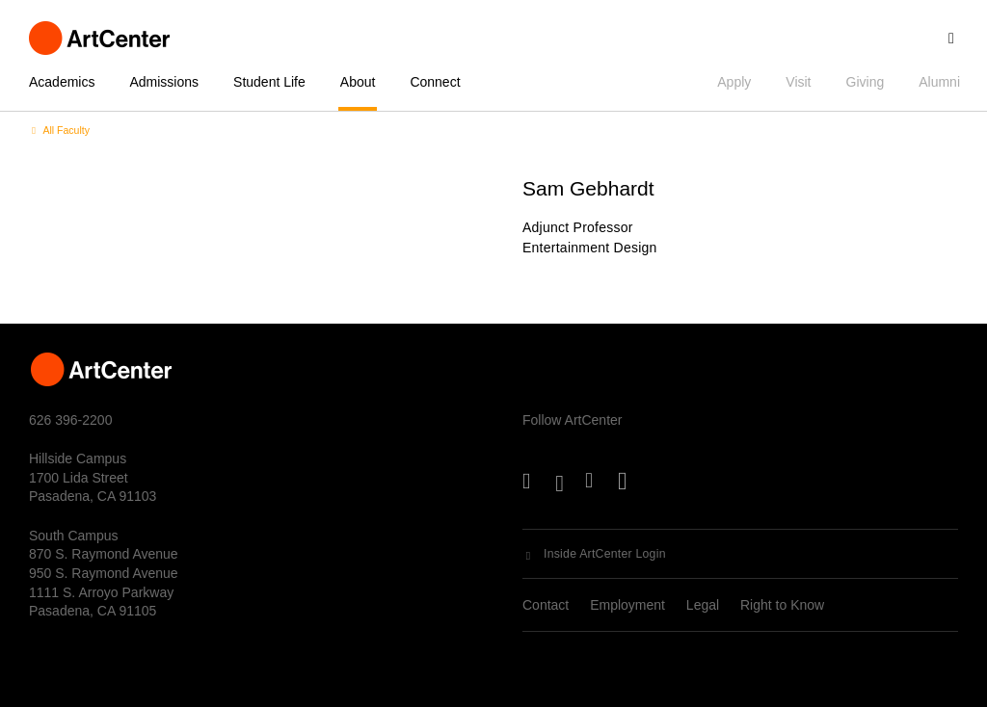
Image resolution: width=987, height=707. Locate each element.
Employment (627, 605)
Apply (734, 82)
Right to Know (782, 605)
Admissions (164, 82)
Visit (798, 82)
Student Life (269, 82)
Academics (61, 82)
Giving (865, 82)
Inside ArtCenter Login (605, 554)
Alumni (939, 82)
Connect (435, 82)
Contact (545, 605)
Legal (702, 605)
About (358, 82)
